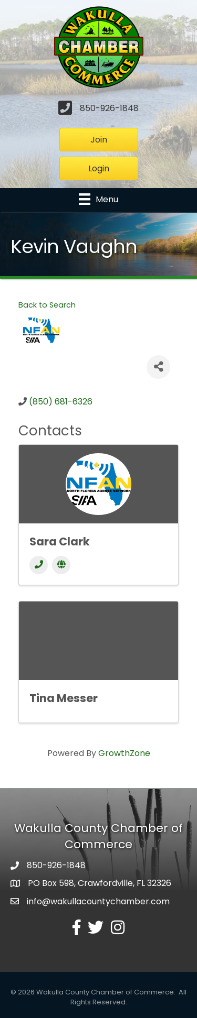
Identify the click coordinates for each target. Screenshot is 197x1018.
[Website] (61, 565)
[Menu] (98, 199)
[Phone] (38, 565)
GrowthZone (124, 753)
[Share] (158, 367)
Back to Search (47, 305)
